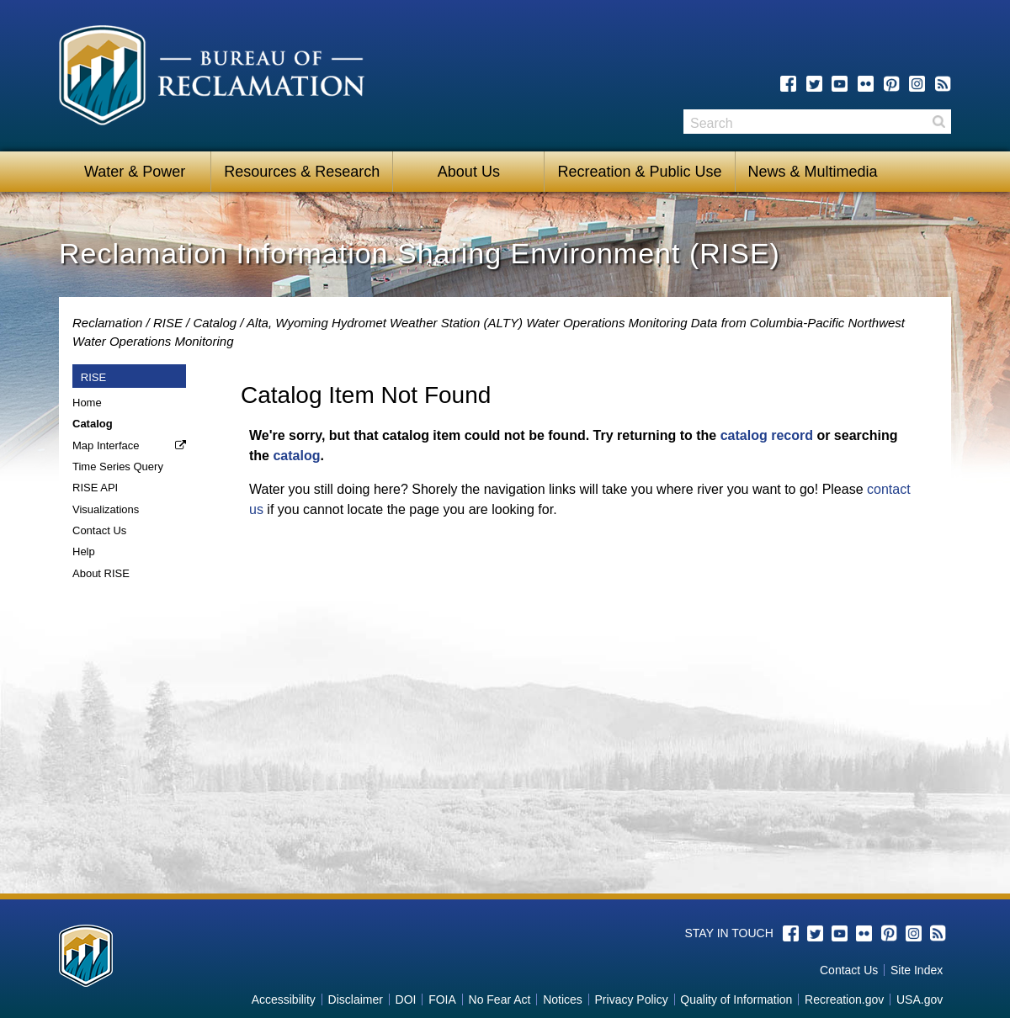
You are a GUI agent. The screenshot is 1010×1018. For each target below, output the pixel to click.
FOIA (442, 999)
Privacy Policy (631, 999)
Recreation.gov (844, 999)
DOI (406, 999)
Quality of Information (736, 999)
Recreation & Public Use (639, 171)
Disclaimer (355, 999)
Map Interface (106, 445)
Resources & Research (302, 171)
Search (938, 121)
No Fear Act (500, 999)
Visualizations (105, 509)
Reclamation (107, 322)
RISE (168, 322)
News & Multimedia (813, 171)
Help (83, 551)
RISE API (95, 487)
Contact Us (99, 530)
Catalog (215, 322)
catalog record (766, 435)
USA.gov (919, 999)
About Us (469, 171)
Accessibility (284, 999)
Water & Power (134, 171)
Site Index (916, 970)
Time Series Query (117, 466)
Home (87, 402)
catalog (296, 455)
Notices (562, 999)
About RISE (101, 573)
